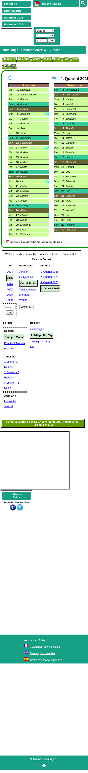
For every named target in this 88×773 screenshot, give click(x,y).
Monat (36, 58)
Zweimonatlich (27, 289)
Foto (66, 58)
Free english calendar (42, 653)
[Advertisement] (58, 16)
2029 (10, 299)
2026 (10, 284)
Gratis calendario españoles (46, 659)
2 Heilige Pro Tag (40, 341)
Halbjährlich (26, 276)
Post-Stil (9, 348)
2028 (10, 294)
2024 (10, 271)
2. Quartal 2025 (49, 276)
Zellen (47, 58)
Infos (57, 58)
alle (32, 346)
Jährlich (23, 271)
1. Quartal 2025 (49, 271)
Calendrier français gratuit (45, 646)
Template (9, 58)
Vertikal (8, 406)
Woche (23, 299)
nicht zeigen (37, 329)
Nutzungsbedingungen (43, 759)
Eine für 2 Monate (14, 343)
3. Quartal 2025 (49, 282)
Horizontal (10, 401)
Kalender (23, 58)
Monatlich (25, 294)
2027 (10, 289)
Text (75, 58)
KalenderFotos (16, 496)
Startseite (10, 4)
